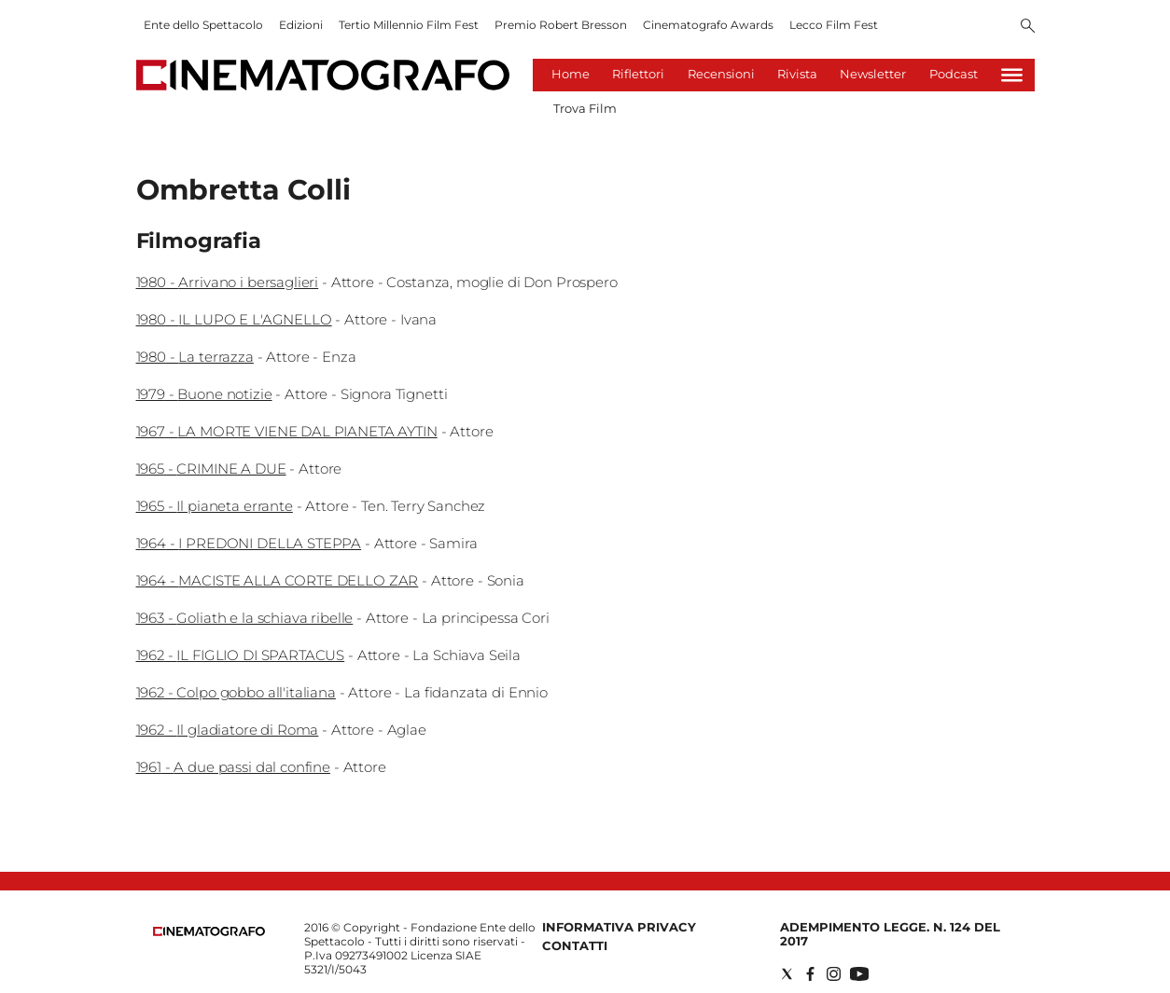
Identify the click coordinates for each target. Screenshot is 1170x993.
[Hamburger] (1012, 75)
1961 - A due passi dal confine (233, 767)
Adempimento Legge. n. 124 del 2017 (890, 933)
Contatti (574, 945)
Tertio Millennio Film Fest (409, 25)
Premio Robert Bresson (560, 25)
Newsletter (873, 73)
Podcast (953, 73)
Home (570, 73)
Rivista (797, 73)
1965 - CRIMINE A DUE (211, 468)
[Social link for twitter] (787, 974)
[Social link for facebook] (810, 974)
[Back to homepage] (209, 932)
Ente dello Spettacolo (203, 25)
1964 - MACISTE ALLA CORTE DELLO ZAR (277, 580)
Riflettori (638, 73)
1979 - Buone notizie (204, 394)
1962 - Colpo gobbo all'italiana (236, 692)
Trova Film (585, 108)
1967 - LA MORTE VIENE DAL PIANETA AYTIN (287, 431)
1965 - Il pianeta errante (214, 506)
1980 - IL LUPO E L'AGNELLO (234, 319)
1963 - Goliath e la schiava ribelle (245, 618)
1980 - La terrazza (195, 356)
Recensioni (721, 73)
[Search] (1028, 27)
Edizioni (301, 25)
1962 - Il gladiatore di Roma (227, 729)
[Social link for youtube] (859, 974)
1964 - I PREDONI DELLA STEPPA (249, 543)
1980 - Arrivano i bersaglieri (227, 282)
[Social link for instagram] (834, 974)
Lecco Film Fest (833, 25)
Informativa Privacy (619, 926)
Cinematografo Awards (708, 25)
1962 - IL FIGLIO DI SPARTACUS (240, 655)
